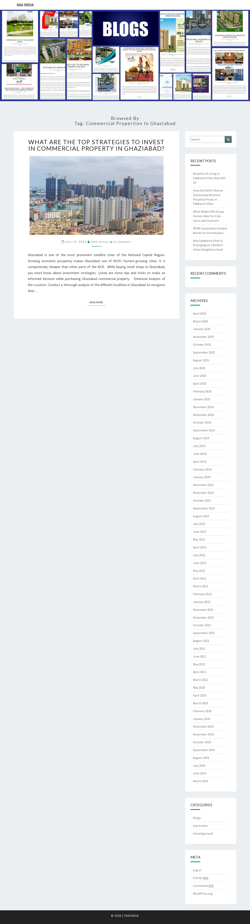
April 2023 (199, 547)
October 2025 (202, 344)
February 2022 (202, 594)
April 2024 (199, 461)
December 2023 (203, 485)
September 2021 (204, 633)
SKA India (25, 4)
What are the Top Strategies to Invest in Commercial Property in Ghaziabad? (96, 145)
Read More (97, 302)
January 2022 (201, 602)
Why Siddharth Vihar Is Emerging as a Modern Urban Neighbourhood (208, 245)
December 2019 (203, 726)
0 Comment (122, 241)
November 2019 (203, 734)
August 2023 (201, 516)
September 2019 (204, 750)
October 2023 (202, 500)
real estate (200, 826)
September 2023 (204, 508)
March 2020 (200, 703)
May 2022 (199, 571)
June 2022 (199, 563)
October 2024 (202, 422)
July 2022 (199, 555)
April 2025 (199, 383)
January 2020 (201, 719)
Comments (203, 886)
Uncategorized (203, 833)
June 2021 (199, 656)
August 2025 (201, 360)
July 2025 (199, 368)
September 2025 (204, 352)
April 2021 (199, 672)
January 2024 (201, 477)
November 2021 (203, 617)
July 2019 (199, 765)
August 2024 (201, 438)
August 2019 (201, 758)
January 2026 (201, 329)
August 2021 (201, 641)
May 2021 (199, 664)
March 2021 (200, 680)
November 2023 (203, 493)
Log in (197, 870)
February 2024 (202, 469)
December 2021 (203, 610)
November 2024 (203, 415)
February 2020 (202, 711)
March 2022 (200, 586)
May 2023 (199, 539)
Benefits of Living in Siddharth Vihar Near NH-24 (210, 178)
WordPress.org (203, 893)
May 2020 (199, 687)
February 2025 (202, 391)
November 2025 (203, 337)
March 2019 (200, 781)
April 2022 (199, 578)
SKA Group (99, 241)
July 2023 (199, 524)
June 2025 (199, 376)
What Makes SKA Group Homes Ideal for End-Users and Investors (208, 216)
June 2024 (199, 454)
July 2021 (199, 648)
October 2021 (202, 625)
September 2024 (204, 430)
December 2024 (203, 407)
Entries (200, 878)
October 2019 (202, 742)
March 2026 (200, 321)
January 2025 (201, 399)
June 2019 (199, 773)
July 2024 (199, 446)
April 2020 (199, 695)
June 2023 (199, 532)
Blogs (197, 818)
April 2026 (199, 313)
